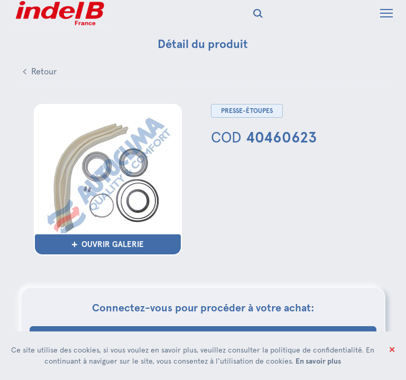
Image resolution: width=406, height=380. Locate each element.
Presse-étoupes (247, 111)
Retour (44, 71)
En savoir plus (318, 361)
